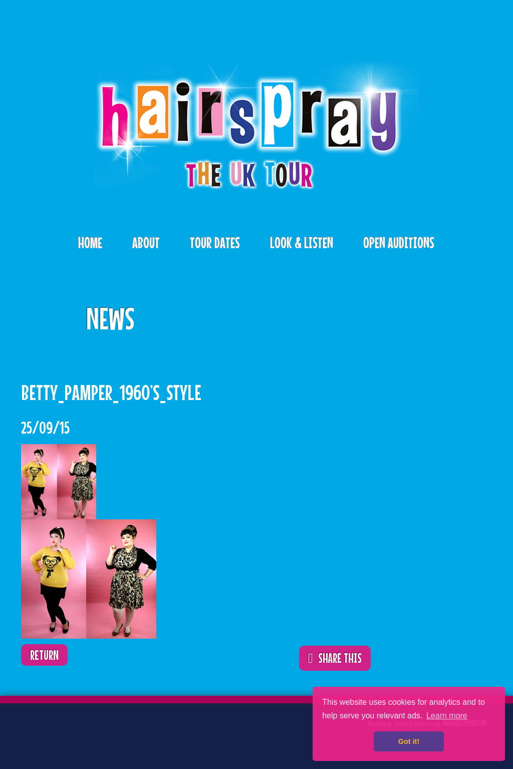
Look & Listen (301, 242)
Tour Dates (215, 242)
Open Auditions (398, 242)
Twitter (48, 731)
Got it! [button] (408, 741)
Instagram (110, 731)
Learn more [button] (446, 715)
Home (90, 242)
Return (44, 655)
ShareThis (348, 311)
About (146, 242)
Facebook (79, 731)
